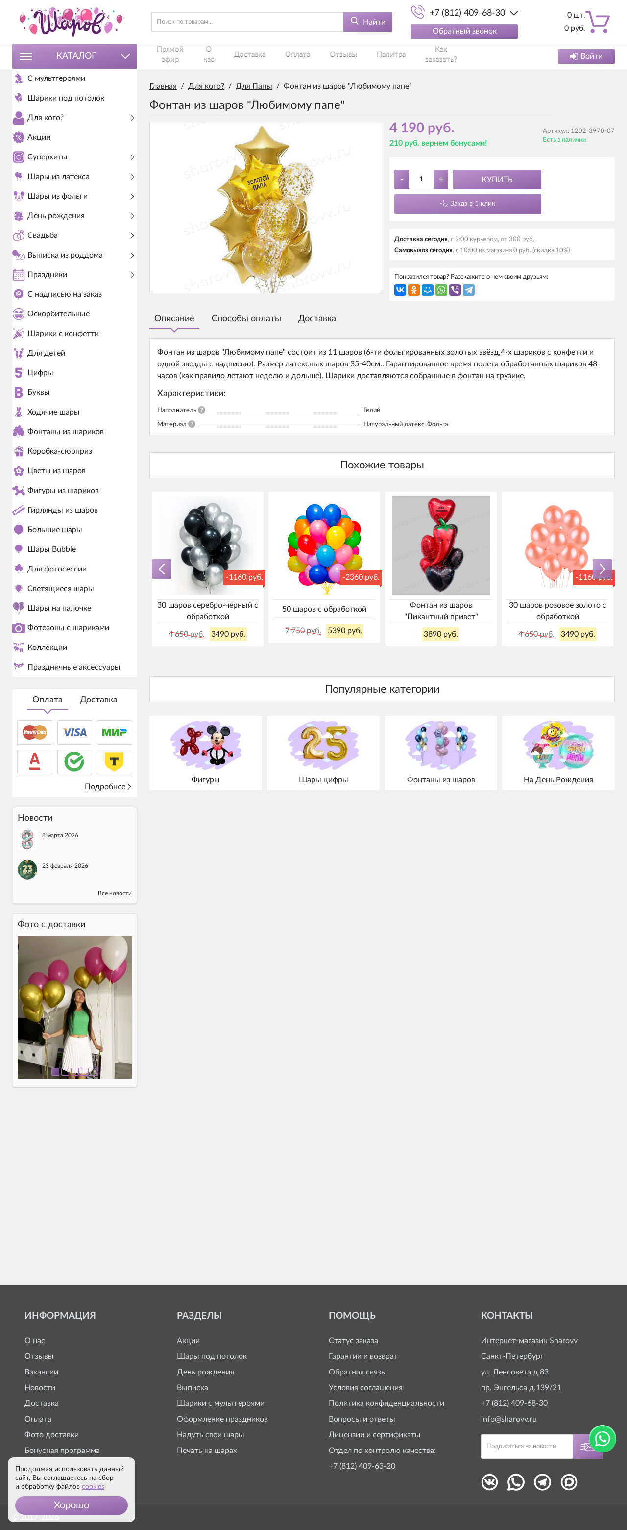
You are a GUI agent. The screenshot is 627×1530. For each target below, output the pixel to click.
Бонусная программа (62, 1450)
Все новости (115, 1060)
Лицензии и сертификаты (375, 1435)
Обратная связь (357, 1372)
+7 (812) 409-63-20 (362, 1466)
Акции (188, 1341)
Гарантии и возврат (363, 1356)
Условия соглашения (366, 1388)
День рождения (205, 1372)
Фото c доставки (51, 1092)
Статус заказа (353, 1341)
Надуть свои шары (210, 1435)
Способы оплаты (246, 318)
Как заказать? (410, 56)
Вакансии (41, 1372)
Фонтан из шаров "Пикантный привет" (441, 610)
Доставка (99, 867)
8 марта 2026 (60, 1003)
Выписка (192, 1388)
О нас (208, 56)
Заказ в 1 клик (472, 203)
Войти (586, 56)
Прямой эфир (169, 56)
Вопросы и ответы (362, 1419)
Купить (497, 179)
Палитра (363, 56)
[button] (71, 1505)
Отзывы (323, 56)
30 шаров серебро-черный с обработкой (207, 610)
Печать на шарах (207, 1450)
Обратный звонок (465, 31)
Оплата (47, 867)
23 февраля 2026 (65, 1033)
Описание (174, 318)
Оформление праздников (222, 1419)
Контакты (458, 56)
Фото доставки (51, 1435)
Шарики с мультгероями (221, 1403)
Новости (39, 1388)
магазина (499, 250)
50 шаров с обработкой (324, 609)
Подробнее (108, 954)
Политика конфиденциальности (386, 1403)
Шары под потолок (212, 1356)
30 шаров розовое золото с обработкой (557, 610)
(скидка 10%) (551, 250)
